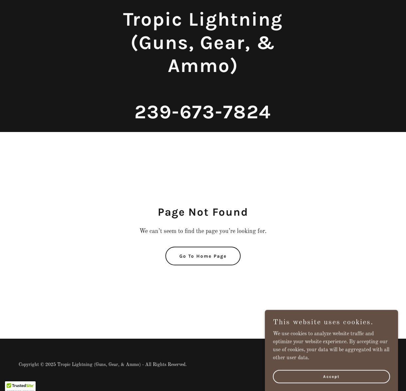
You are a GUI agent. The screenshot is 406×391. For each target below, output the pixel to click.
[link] (203, 117)
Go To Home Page (203, 256)
